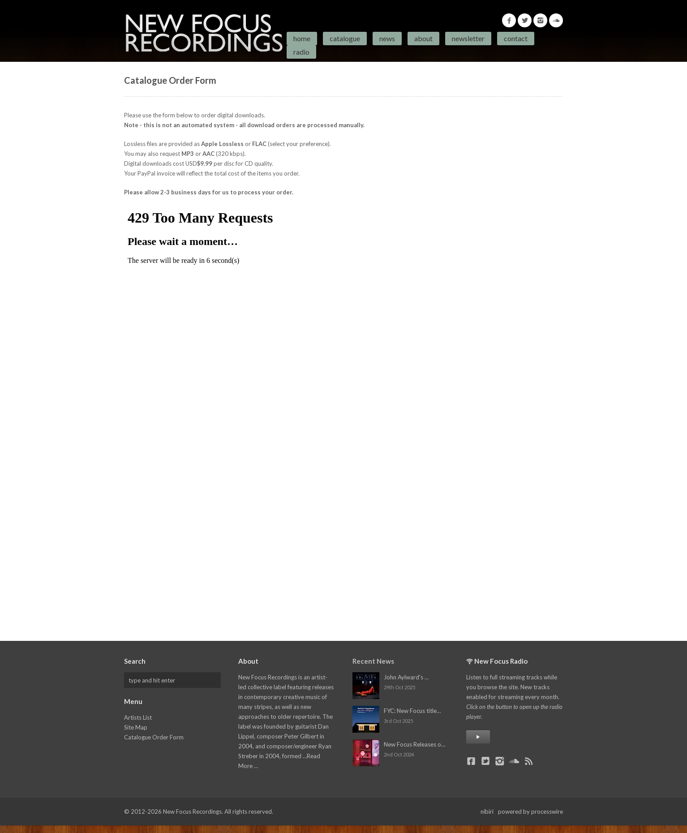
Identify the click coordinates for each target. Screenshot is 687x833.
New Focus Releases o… (414, 744)
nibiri (487, 811)
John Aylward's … (406, 677)
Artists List (138, 717)
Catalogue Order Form (154, 737)
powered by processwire (530, 811)
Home (301, 38)
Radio (301, 51)
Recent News (373, 661)
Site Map (135, 727)
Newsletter (468, 38)
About (423, 38)
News (387, 38)
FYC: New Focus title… (412, 710)
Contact (516, 38)
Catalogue (345, 38)
